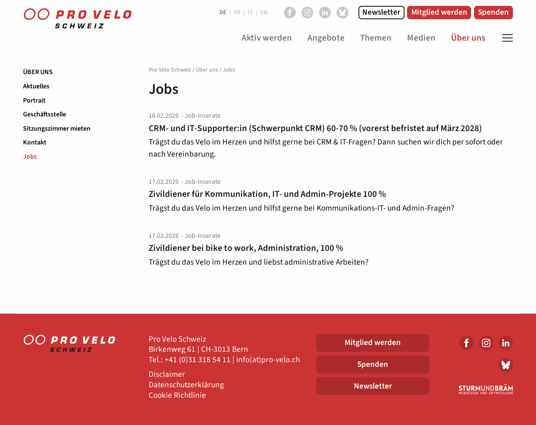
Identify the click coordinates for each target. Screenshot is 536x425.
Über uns (38, 72)
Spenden (493, 12)
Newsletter (381, 12)
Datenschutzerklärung (186, 385)
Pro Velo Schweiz (170, 70)
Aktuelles (36, 86)
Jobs (30, 156)
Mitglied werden (439, 12)
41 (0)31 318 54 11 (200, 360)
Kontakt (34, 142)
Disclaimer (167, 374)
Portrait (34, 100)
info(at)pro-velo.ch (268, 360)
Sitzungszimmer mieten (56, 128)
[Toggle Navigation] (505, 38)
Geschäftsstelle (44, 114)
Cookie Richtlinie (177, 395)
